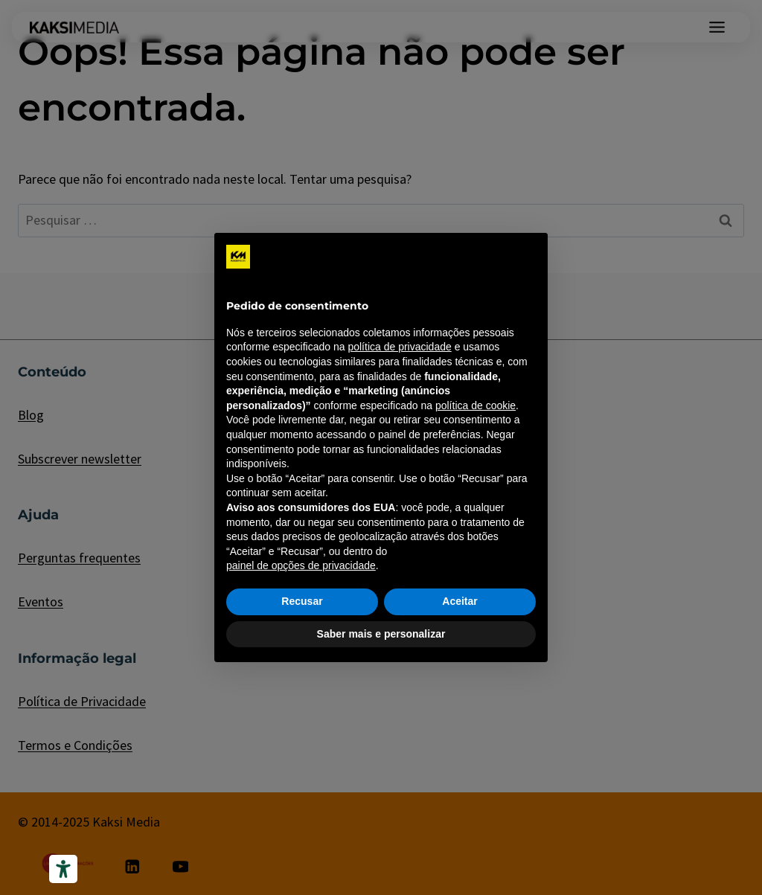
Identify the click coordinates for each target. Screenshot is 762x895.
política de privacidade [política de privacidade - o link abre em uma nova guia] (399, 347)
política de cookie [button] (475, 405)
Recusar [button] (301, 601)
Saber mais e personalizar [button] (381, 634)
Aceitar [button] (459, 601)
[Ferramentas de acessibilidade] (63, 869)
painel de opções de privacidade (301, 565)
